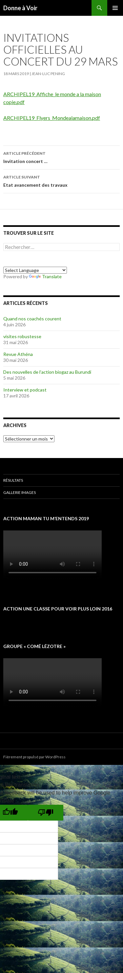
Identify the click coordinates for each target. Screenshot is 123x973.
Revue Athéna (18, 354)
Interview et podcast (25, 389)
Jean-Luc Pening (48, 73)
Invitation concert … (61, 156)
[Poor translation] (45, 813)
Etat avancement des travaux (61, 180)
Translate (45, 276)
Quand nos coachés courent (32, 318)
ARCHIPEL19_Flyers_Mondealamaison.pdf (51, 118)
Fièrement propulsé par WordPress (34, 756)
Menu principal (115, 8)
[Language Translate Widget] (35, 270)
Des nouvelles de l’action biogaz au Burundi (47, 372)
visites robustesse (22, 336)
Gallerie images (19, 492)
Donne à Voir (20, 8)
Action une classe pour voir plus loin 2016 (57, 608)
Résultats (13, 480)
